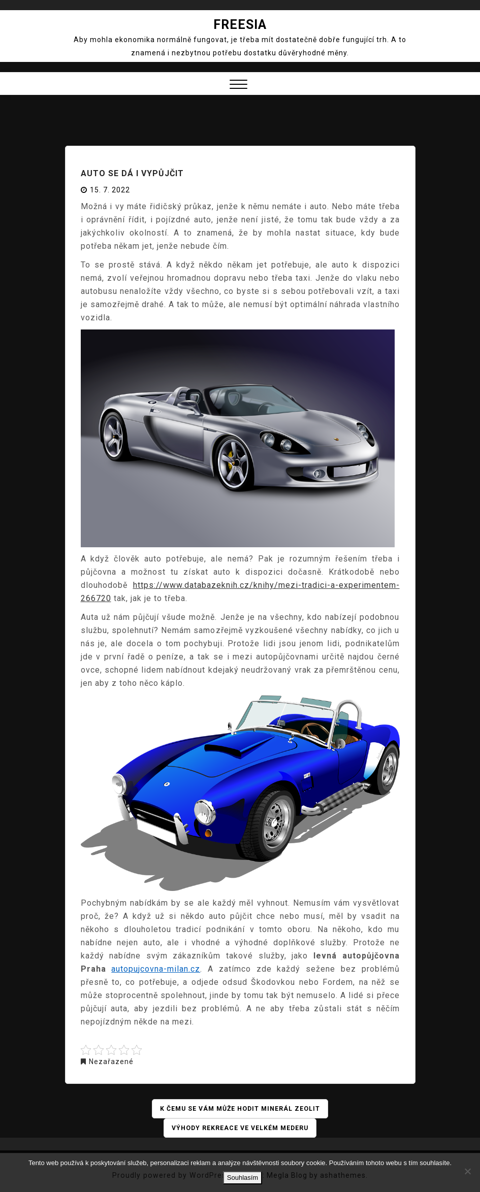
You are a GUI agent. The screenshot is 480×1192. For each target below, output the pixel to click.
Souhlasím (242, 1177)
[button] (238, 85)
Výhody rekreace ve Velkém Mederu (240, 1128)
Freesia (240, 24)
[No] (467, 1171)
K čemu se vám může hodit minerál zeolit (240, 1108)
